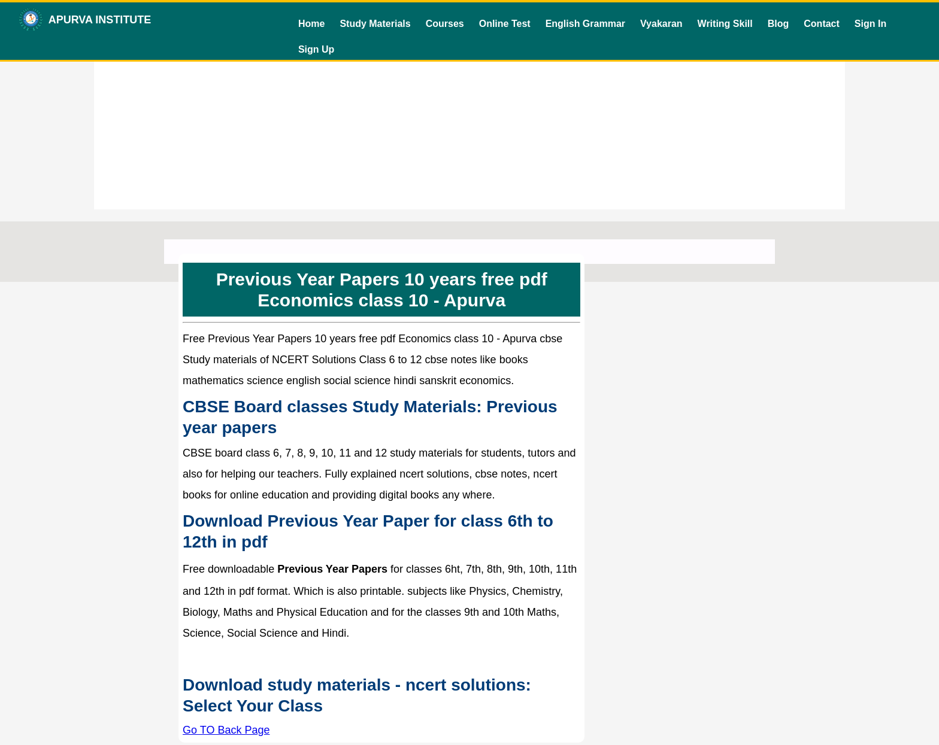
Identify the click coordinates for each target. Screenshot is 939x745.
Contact (822, 24)
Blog (778, 24)
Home (311, 24)
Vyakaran (661, 24)
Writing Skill (725, 24)
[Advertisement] (469, 125)
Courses (445, 24)
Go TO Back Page (226, 730)
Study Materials (375, 24)
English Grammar (585, 24)
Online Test (505, 24)
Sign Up (316, 49)
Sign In (870, 24)
